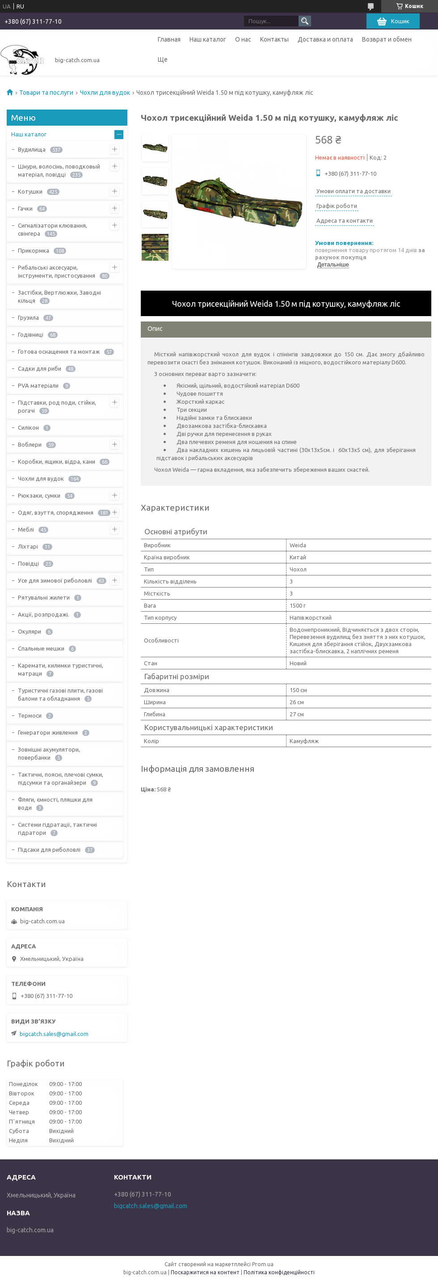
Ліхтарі (28, 546)
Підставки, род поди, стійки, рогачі (57, 406)
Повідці (28, 563)
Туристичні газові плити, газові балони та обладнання (60, 694)
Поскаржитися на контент (205, 1272)
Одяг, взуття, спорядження (55, 512)
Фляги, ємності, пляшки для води (55, 803)
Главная (169, 39)
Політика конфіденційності (279, 1272)
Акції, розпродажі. (43, 614)
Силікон (28, 427)
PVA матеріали (38, 385)
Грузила (28, 317)
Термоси (30, 715)
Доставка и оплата (325, 39)
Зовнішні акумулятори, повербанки (49, 753)
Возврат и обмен (387, 39)
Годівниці (30, 334)
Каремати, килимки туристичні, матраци (60, 669)
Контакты (274, 39)
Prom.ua (263, 1264)
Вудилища (32, 149)
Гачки (25, 208)
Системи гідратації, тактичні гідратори (57, 828)
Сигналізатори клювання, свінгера (52, 229)
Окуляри (29, 631)
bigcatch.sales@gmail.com (54, 1034)
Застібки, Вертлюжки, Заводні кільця (59, 296)
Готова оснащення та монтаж (59, 351)
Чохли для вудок (105, 92)
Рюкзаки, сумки (39, 495)
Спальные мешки (41, 648)
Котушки (30, 191)
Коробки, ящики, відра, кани (56, 461)
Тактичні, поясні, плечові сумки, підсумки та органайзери (60, 778)
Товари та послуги (46, 92)
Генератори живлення (48, 732)
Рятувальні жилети (44, 597)
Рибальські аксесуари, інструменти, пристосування (56, 271)
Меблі (26, 529)
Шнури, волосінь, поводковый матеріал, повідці (59, 170)
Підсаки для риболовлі (49, 849)
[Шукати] (305, 21)
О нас (243, 39)
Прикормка (33, 250)
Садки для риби (39, 368)
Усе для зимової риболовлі (55, 580)
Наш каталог (208, 39)
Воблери (30, 444)
